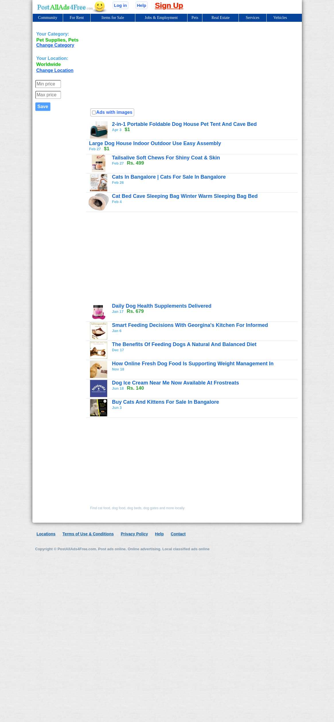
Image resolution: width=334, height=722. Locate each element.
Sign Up (169, 5)
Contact (178, 534)
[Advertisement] (161, 64)
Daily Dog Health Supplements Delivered (162, 306)
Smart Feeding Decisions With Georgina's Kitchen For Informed (190, 325)
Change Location (55, 70)
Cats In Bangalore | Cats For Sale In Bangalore (169, 177)
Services (252, 17)
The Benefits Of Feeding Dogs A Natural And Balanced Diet (184, 344)
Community (47, 17)
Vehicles (280, 17)
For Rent (77, 17)
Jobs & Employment (161, 17)
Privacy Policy (134, 534)
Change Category (55, 45)
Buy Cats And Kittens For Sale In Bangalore (165, 402)
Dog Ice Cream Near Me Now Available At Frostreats (175, 383)
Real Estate (221, 17)
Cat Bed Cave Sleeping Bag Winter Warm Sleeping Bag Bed (185, 196)
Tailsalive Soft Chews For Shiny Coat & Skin (166, 158)
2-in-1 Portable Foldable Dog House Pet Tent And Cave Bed (184, 124)
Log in (120, 5)
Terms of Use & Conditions (88, 534)
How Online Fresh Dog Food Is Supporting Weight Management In (193, 363)
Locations (46, 534)
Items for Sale (112, 17)
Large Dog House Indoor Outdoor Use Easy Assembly (155, 143)
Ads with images (114, 112)
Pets (195, 17)
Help (142, 5)
